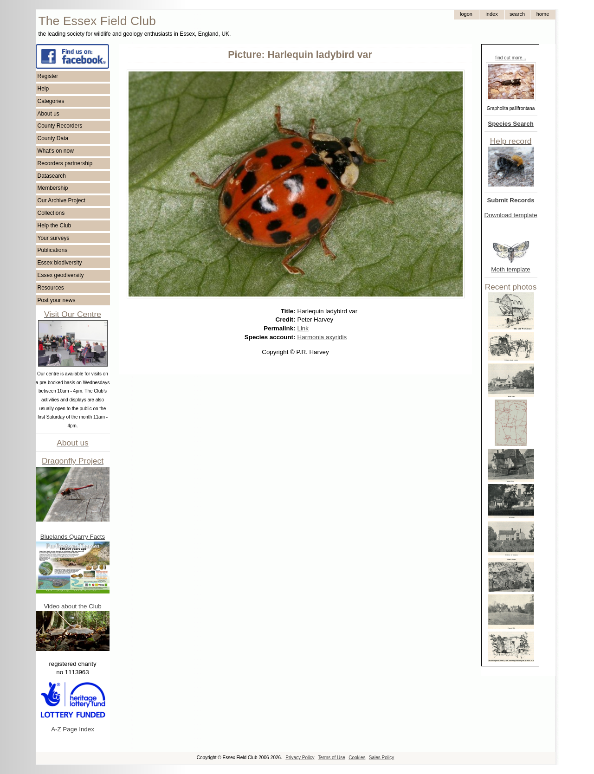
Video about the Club (72, 606)
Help (43, 88)
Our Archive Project (61, 200)
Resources (51, 287)
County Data (53, 138)
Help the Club (54, 225)
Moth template (510, 269)
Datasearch (52, 176)
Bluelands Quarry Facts (72, 536)
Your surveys (54, 238)
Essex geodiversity (61, 275)
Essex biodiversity (60, 262)
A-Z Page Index (72, 729)
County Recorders (60, 126)
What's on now (56, 151)
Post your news (57, 300)
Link (303, 328)
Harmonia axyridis (322, 337)
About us (48, 113)
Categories (51, 101)
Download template (510, 215)
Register (48, 76)
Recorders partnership (65, 163)
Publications (53, 250)
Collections (51, 213)
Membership (53, 188)
